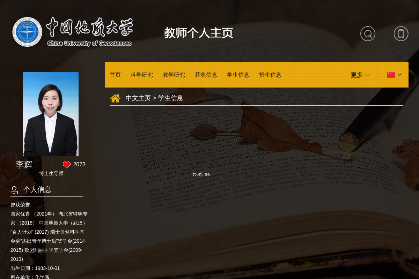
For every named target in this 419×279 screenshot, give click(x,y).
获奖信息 (206, 75)
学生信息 (238, 75)
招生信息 (270, 75)
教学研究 (174, 75)
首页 (115, 75)
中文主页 (138, 98)
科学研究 (142, 75)
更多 (357, 74)
